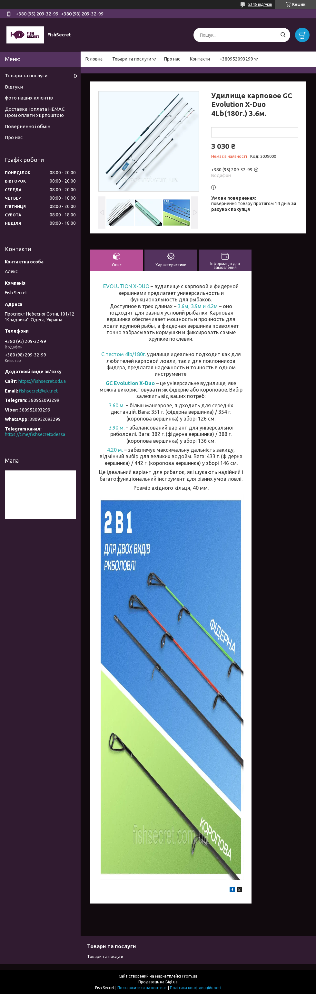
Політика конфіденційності (195, 988)
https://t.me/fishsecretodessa (35, 434)
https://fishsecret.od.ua (42, 381)
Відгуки (14, 87)
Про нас (172, 59)
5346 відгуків (260, 4)
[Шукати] (283, 35)
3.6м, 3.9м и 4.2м (197, 306)
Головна (94, 59)
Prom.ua (189, 976)
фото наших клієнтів (29, 97)
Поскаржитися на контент (142, 988)
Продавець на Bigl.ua (158, 982)
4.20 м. (115, 450)
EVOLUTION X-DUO (126, 286)
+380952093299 (236, 59)
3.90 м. (117, 428)
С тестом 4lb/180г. (124, 354)
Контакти (200, 59)
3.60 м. (117, 405)
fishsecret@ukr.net (38, 390)
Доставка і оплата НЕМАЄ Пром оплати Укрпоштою (34, 112)
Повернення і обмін (27, 126)
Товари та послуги (131, 59)
